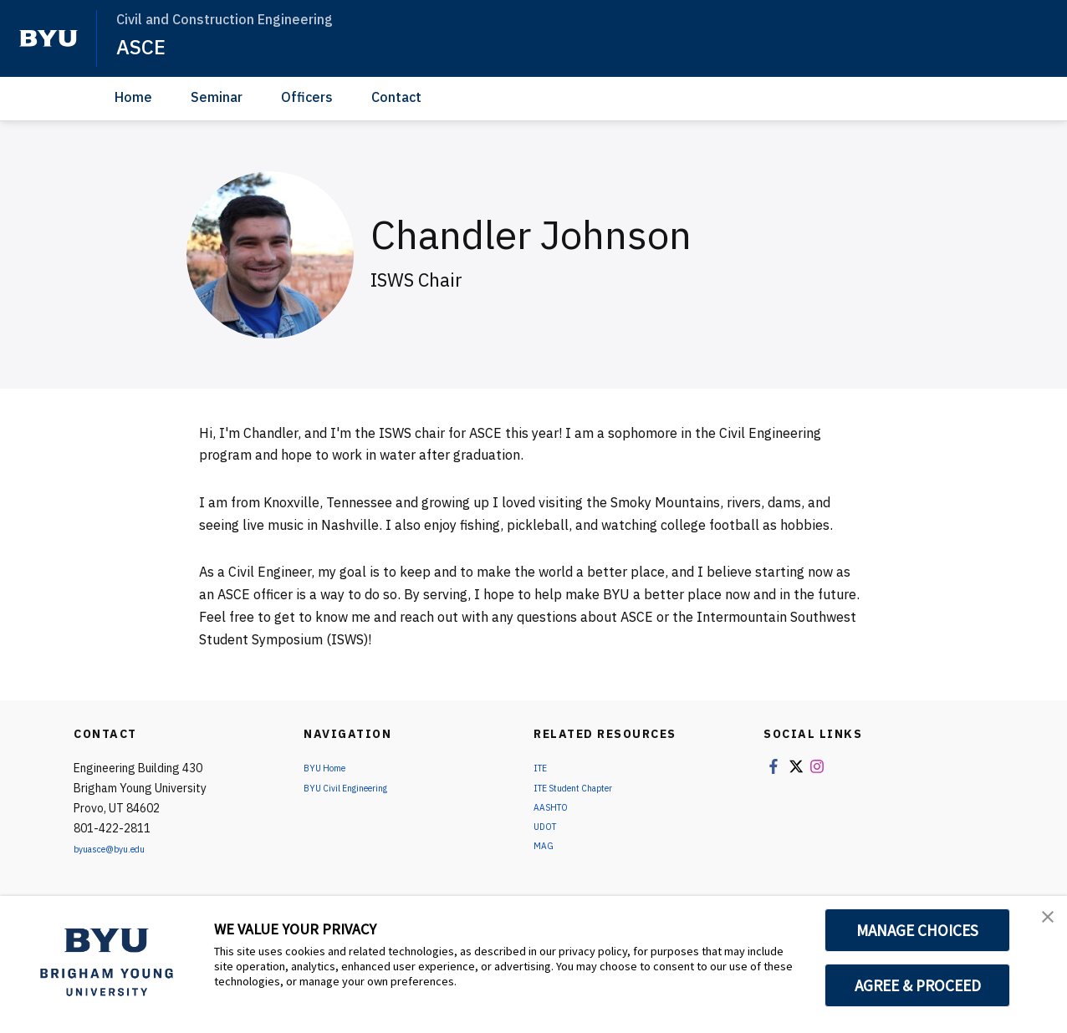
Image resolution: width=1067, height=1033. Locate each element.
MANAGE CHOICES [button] (918, 930)
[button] (1039, 926)
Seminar (216, 97)
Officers (307, 97)
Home (133, 97)
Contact (396, 97)
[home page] (48, 38)
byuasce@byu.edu (121, 848)
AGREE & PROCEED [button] (917, 985)
